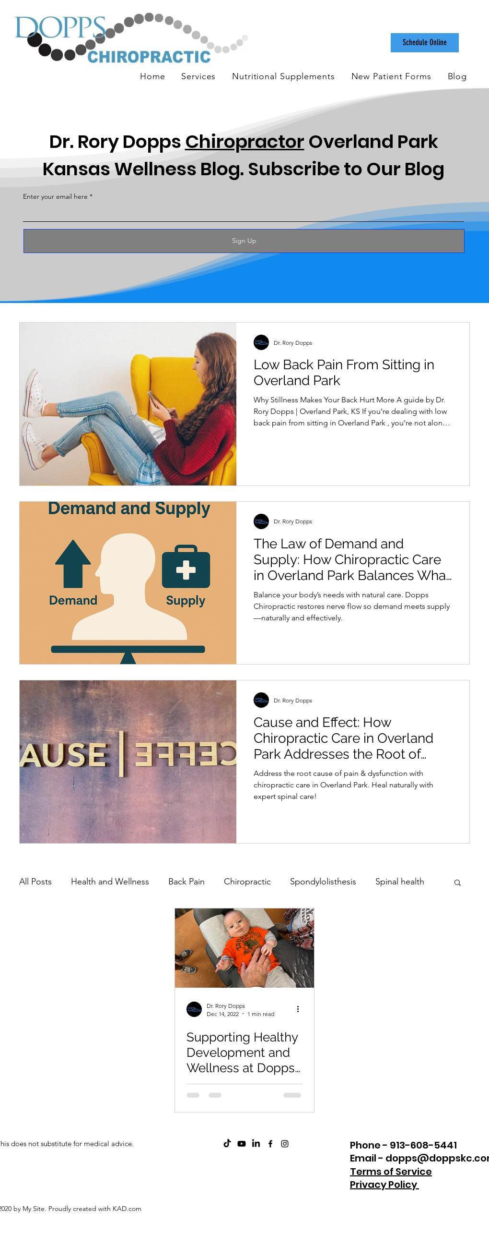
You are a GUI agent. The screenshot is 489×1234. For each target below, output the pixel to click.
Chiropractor (244, 141)
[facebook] (270, 1144)
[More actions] (301, 1009)
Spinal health (399, 881)
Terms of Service (391, 1171)
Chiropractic (247, 881)
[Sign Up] (244, 241)
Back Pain (186, 881)
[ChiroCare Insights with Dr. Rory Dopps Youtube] (241, 1144)
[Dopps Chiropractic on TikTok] (227, 1144)
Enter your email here (55, 196)
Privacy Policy (384, 1184)
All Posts (35, 881)
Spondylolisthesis (323, 881)
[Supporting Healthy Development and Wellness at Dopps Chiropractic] (244, 948)
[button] (457, 883)
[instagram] (285, 1144)
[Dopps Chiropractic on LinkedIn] (256, 1144)
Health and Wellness (110, 881)
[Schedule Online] (425, 42)
